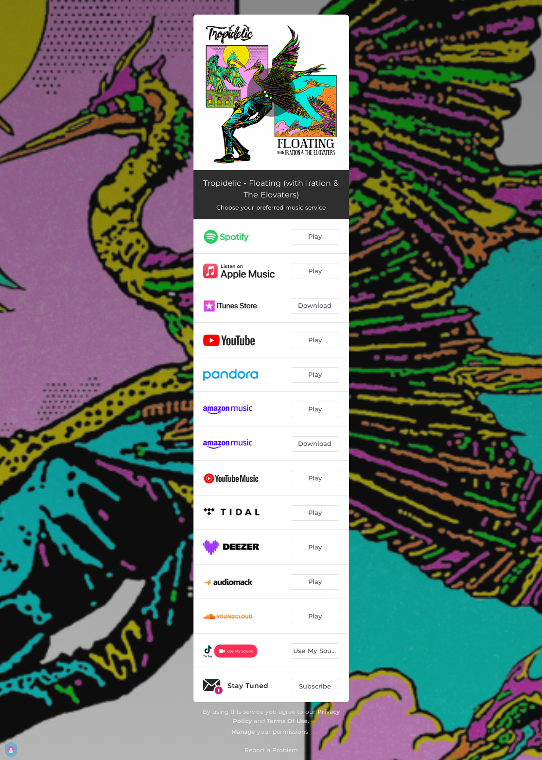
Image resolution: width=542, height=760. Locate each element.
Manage (243, 731)
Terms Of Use (287, 721)
